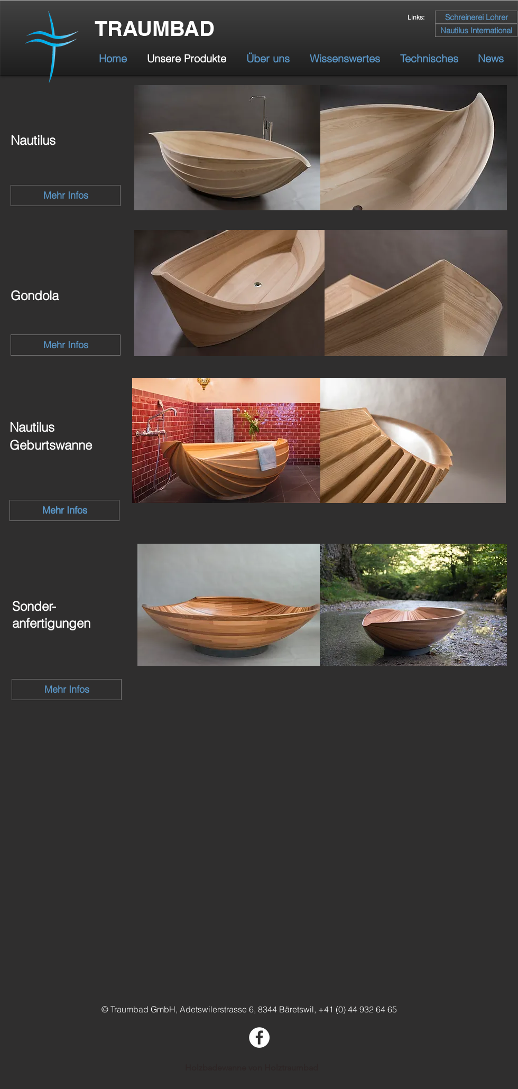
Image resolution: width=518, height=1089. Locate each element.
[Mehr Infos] (66, 195)
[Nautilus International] (476, 30)
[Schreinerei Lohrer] (476, 17)
